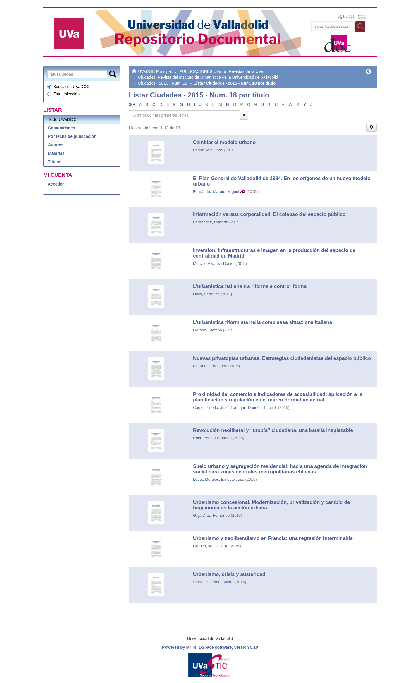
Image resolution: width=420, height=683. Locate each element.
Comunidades (61, 128)
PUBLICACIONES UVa (200, 71)
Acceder (56, 184)
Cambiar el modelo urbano (224, 142)
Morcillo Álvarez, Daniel (213, 263)
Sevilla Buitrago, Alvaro (213, 582)
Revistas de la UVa (246, 71)
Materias (56, 153)
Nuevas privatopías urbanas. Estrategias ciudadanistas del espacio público (282, 358)
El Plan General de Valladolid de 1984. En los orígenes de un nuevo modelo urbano (282, 181)
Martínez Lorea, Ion (210, 366)
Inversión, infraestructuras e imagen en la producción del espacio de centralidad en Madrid (274, 253)
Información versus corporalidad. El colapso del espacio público (269, 214)
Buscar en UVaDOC (68, 86)
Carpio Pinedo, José (211, 407)
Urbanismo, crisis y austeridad (229, 574)
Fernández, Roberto (210, 222)
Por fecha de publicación (72, 136)
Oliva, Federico (206, 294)
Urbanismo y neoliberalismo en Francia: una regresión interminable (273, 538)
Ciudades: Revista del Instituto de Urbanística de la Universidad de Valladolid (208, 77)
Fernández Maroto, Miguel (216, 191)
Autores (55, 145)
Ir (244, 115)
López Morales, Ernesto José (218, 479)
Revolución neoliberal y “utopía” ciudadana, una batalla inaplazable (273, 430)
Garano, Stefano (207, 330)
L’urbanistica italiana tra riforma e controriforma (250, 286)
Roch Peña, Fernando (212, 438)
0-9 (132, 104)
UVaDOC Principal (155, 71)
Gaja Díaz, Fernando (211, 515)
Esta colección (63, 94)
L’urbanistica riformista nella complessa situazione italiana (262, 322)
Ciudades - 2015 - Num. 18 (162, 83)
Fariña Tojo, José (208, 150)
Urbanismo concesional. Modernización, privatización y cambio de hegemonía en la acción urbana (271, 505)
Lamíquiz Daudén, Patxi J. (254, 407)
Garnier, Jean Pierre (210, 546)
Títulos (54, 161)
